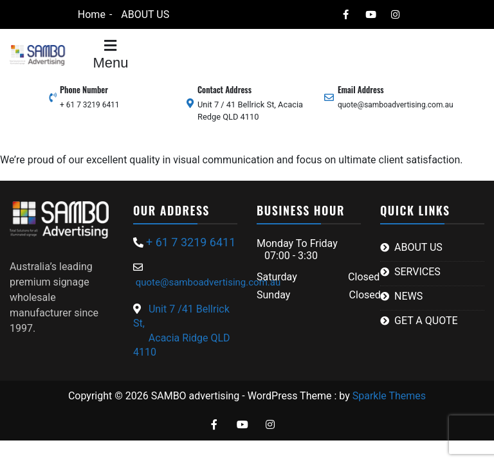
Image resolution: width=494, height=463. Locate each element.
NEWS (408, 296)
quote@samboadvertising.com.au (395, 104)
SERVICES (417, 272)
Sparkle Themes (389, 396)
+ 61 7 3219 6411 (90, 104)
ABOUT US (145, 14)
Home (91, 14)
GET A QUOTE (426, 320)
